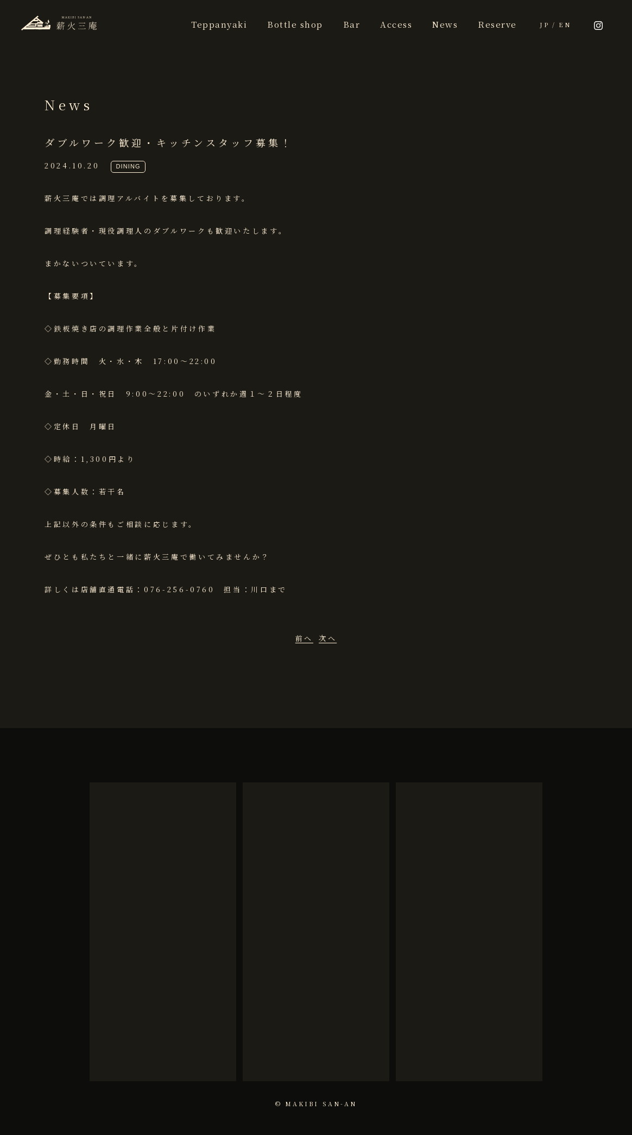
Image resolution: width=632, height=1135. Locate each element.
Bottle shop (295, 24)
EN (565, 24)
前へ (304, 638)
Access (396, 24)
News (445, 24)
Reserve (497, 24)
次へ (328, 638)
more (162, 1044)
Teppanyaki (219, 24)
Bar (352, 24)
